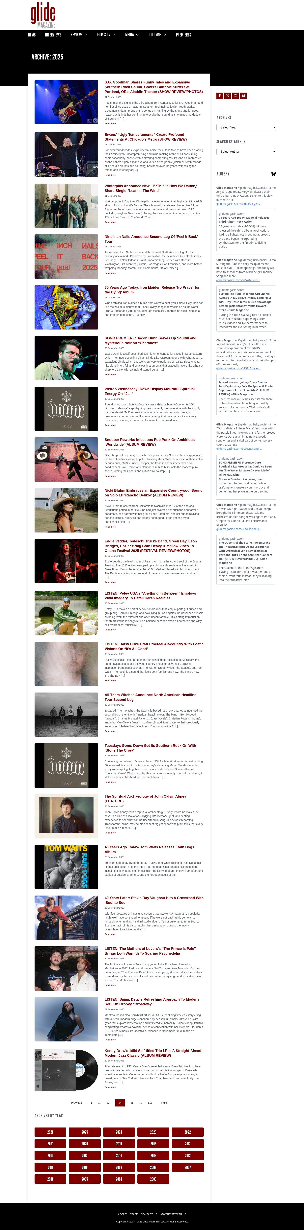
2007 (188, 1167)
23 (108, 1102)
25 (132, 1102)
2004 (119, 1179)
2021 (50, 1143)
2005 (85, 1179)
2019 (119, 1143)
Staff (134, 1214)
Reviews (76, 34)
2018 (153, 1143)
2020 (85, 1143)
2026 (50, 1132)
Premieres (183, 35)
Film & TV (103, 34)
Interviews (53, 35)
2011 (50, 1167)
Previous (76, 1102)
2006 (50, 1179)
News (32, 35)
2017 (187, 1143)
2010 (85, 1167)
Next (164, 1102)
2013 (153, 1155)
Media (129, 34)
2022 (187, 1132)
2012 (188, 1155)
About (122, 1214)
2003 (153, 1179)
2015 (85, 1155)
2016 (50, 1155)
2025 (85, 1132)
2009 (119, 1167)
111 (150, 1102)
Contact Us (149, 1214)
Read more (110, 123)
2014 (119, 1155)
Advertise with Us (173, 1214)
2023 (153, 1132)
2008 (153, 1167)
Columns (155, 34)
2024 (119, 1132)
